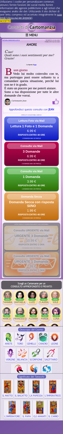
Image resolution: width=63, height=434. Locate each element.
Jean (35, 65)
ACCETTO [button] (5, 21)
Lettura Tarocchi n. (11, 40)
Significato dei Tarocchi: (31, 376)
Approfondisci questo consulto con (31, 109)
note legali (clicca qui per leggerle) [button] (31, 16)
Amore (31, 45)
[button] (31, 128)
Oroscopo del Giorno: (32, 329)
